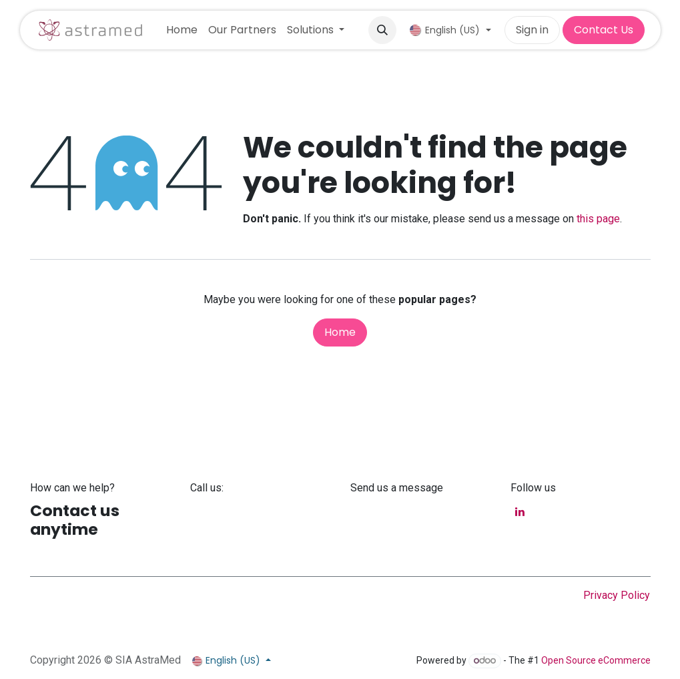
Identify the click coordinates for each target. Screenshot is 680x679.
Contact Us (603, 29)
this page (598, 218)
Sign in (532, 29)
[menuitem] (182, 30)
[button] (382, 30)
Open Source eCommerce (596, 660)
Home (340, 332)
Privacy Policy (616, 595)
